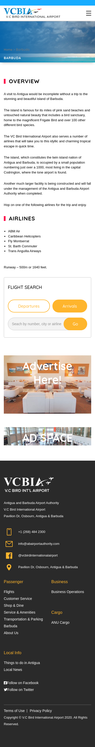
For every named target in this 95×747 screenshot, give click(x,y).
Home (8, 49)
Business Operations (67, 592)
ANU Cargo (60, 622)
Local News (13, 670)
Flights (9, 592)
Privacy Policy (41, 711)
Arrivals (70, 306)
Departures (29, 306)
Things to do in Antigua (22, 663)
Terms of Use (14, 711)
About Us (11, 633)
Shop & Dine (14, 605)
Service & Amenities (19, 612)
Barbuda (10, 626)
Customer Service (18, 599)
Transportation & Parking (23, 619)
